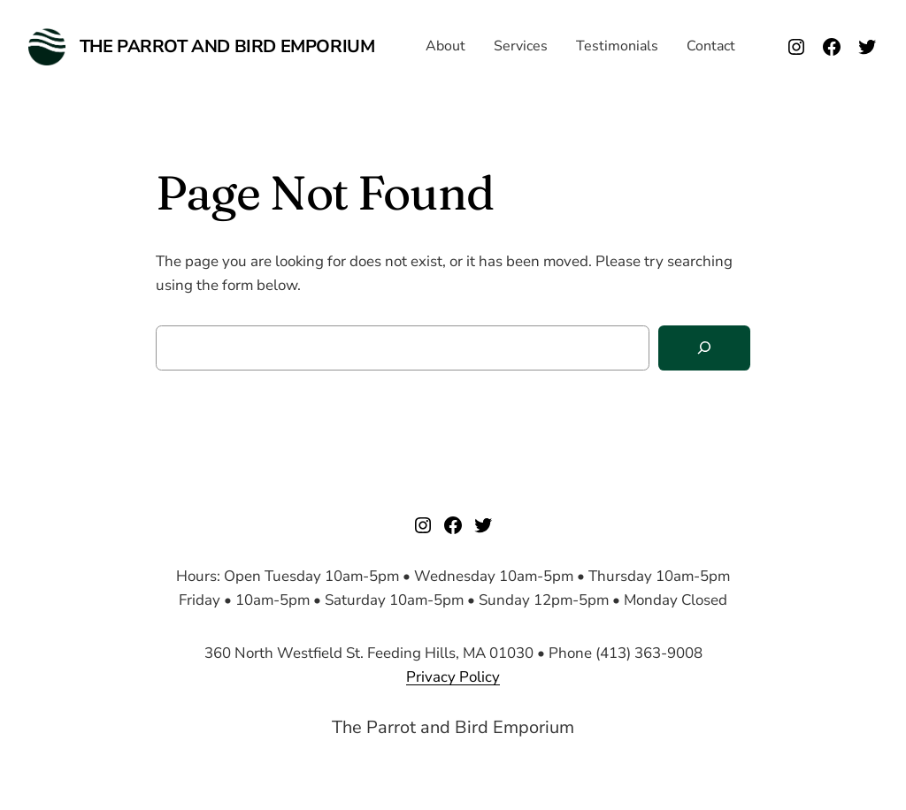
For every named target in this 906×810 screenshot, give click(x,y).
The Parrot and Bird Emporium (227, 46)
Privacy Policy (453, 677)
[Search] (704, 348)
